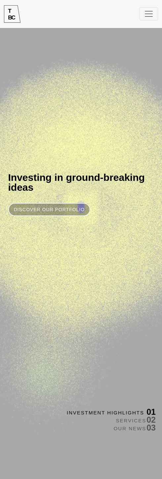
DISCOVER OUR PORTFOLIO (49, 209)
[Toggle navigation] (149, 13)
